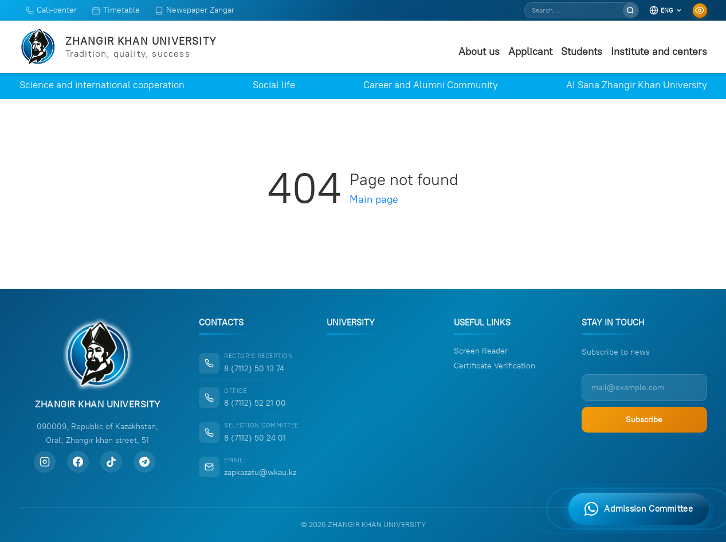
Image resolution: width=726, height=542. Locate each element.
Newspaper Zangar (194, 10)
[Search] (630, 10)
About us (479, 51)
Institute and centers (659, 51)
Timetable (116, 10)
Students (581, 51)
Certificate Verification (494, 366)
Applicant (530, 51)
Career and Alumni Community (430, 85)
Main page (374, 199)
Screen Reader (481, 351)
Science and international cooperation (102, 85)
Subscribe (644, 420)
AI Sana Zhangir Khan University (636, 85)
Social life (274, 85)
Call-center (51, 10)
